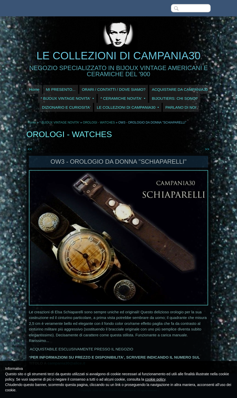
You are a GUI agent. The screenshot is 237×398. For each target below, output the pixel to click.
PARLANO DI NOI (180, 107)
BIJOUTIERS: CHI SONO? (175, 98)
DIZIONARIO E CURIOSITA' (66, 107)
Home (34, 89)
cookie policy (155, 379)
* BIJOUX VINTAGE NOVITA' (67, 98)
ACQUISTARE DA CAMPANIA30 (180, 89)
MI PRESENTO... (61, 89)
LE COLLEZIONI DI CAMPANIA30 (118, 56)
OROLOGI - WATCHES (99, 122)
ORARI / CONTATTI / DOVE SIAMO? (114, 89)
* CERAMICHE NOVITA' (122, 98)
